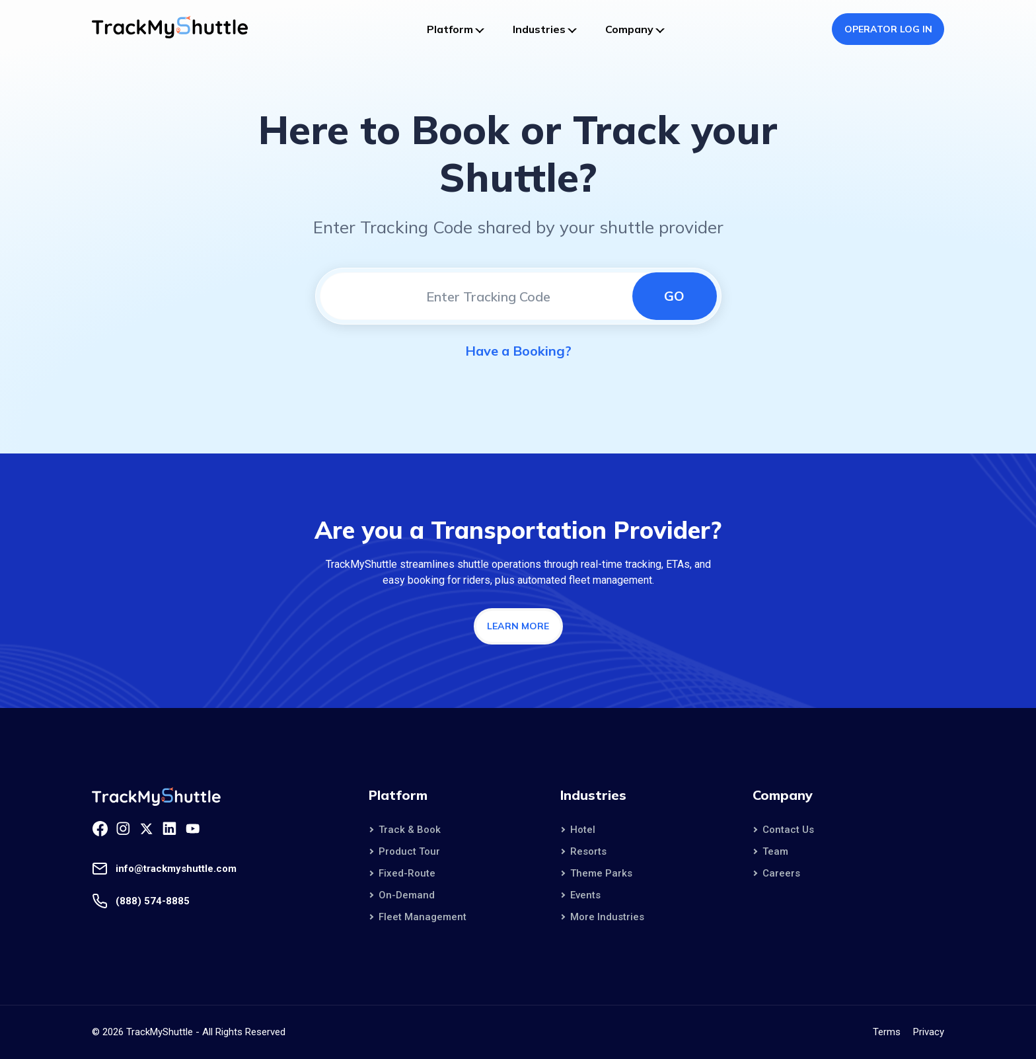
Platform (450, 29)
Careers (781, 873)
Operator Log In (888, 29)
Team (775, 851)
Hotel (582, 830)
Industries (539, 29)
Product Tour (409, 851)
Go (674, 296)
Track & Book (410, 830)
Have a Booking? (518, 350)
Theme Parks (601, 873)
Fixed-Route (407, 873)
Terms (887, 1032)
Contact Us (788, 830)
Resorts (588, 851)
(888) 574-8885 (153, 901)
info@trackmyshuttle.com (176, 869)
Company (629, 29)
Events (585, 895)
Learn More (518, 626)
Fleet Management (422, 917)
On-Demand (407, 895)
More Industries (607, 917)
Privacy (928, 1032)
